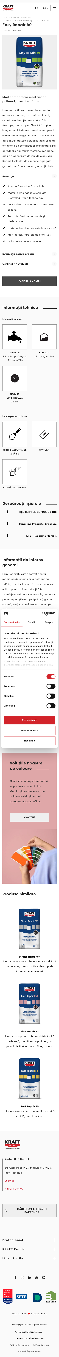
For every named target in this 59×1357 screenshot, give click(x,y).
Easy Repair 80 (43, 21)
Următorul (18, 30)
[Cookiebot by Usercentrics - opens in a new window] (42, 614)
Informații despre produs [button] (18, 254)
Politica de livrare (41, 1344)
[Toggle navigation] (54, 8)
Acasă (5, 18)
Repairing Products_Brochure (29, 524)
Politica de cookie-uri (20, 1344)
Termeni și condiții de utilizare (30, 1338)
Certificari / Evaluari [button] (15, 263)
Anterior (6, 30)
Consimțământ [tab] (12, 622)
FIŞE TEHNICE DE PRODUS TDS (29, 512)
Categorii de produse (21, 18)
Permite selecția (29, 730)
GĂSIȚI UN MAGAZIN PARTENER (26, 1210)
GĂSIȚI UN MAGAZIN (29, 281)
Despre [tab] (49, 622)
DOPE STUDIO (40, 1313)
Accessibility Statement (29, 1351)
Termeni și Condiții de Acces (28, 1332)
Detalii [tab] (31, 622)
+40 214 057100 (14, 1188)
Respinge (29, 740)
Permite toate (29, 720)
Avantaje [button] (8, 176)
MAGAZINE (29, 817)
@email (9, 1180)
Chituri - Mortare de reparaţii (19, 21)
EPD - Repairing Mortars (29, 536)
